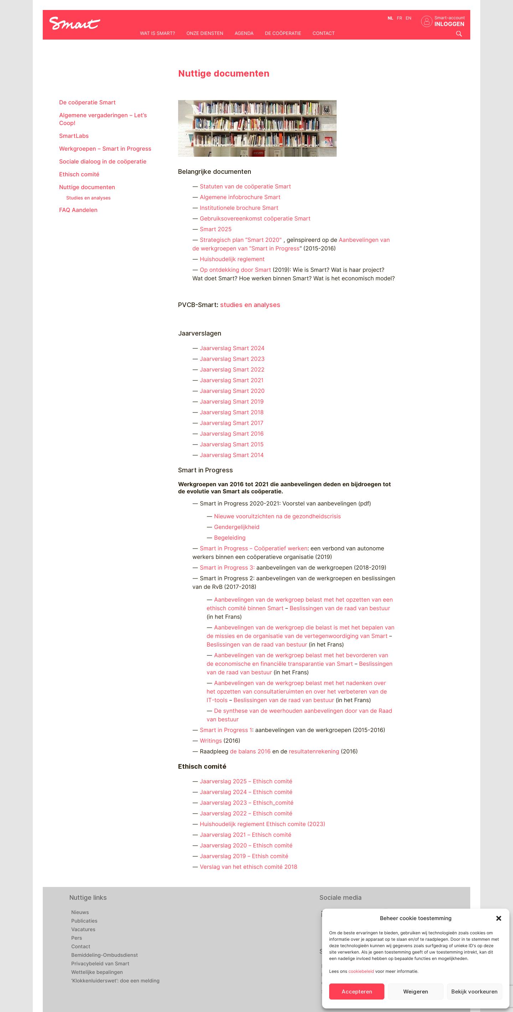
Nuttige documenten (87, 187)
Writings (211, 740)
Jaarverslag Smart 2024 (232, 348)
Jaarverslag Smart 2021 (232, 380)
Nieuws (80, 912)
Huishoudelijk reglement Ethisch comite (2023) (262, 824)
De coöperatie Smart (87, 102)
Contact (324, 33)
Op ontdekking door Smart (236, 269)
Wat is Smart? (157, 33)
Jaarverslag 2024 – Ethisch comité (246, 792)
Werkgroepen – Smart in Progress (105, 148)
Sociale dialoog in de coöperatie (102, 161)
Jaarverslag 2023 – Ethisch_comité (247, 802)
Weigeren (415, 991)
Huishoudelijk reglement (232, 259)
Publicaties (84, 921)
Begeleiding (229, 537)
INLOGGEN (450, 24)
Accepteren (357, 991)
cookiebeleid (361, 971)
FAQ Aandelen (78, 210)
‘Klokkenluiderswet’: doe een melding (115, 981)
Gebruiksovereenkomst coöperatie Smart (255, 218)
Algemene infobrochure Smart (240, 197)
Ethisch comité (79, 174)
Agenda (244, 33)
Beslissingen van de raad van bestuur (340, 608)
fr (399, 18)
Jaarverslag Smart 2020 (232, 391)
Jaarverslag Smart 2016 (232, 433)
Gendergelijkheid (236, 527)
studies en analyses (250, 304)
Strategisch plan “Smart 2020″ (242, 240)
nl (390, 18)
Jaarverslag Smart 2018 (232, 412)
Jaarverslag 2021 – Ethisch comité (245, 834)
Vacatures (83, 930)
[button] (498, 918)
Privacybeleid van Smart (100, 964)
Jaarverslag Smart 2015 (232, 444)
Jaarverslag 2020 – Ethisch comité (246, 845)
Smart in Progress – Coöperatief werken (253, 548)
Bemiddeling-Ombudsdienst (104, 955)
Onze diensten (204, 33)
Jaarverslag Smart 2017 (231, 423)
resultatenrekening (315, 751)
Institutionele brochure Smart (239, 207)
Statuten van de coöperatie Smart (245, 186)
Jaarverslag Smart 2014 (232, 455)
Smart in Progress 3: (227, 567)
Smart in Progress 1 (226, 730)
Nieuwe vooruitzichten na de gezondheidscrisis (277, 516)
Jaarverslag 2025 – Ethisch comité (246, 781)
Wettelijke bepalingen (97, 972)
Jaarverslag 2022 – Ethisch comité (246, 813)
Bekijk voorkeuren (474, 991)
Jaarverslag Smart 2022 (232, 369)
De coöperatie (283, 33)
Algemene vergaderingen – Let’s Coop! (103, 119)
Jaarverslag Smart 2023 (232, 359)
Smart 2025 (216, 229)
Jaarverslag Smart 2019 (232, 401)
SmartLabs (74, 136)
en (408, 18)
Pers (76, 938)
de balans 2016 (250, 751)
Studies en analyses (88, 198)
